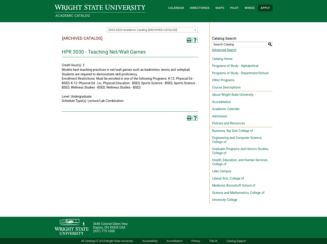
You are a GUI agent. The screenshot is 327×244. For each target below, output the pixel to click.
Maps (220, 8)
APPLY (265, 8)
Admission (219, 116)
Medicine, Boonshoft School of (233, 185)
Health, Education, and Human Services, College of (240, 162)
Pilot (234, 8)
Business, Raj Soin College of (232, 131)
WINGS (250, 8)
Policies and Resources (228, 123)
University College (224, 200)
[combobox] (152, 29)
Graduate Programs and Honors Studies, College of (240, 151)
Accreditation (221, 102)
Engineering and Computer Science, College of (237, 140)
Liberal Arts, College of (228, 178)
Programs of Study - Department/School (240, 73)
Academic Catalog (72, 16)
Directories (200, 8)
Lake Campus (221, 171)
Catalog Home (222, 59)
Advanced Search (224, 50)
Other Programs (223, 80)
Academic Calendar (226, 109)
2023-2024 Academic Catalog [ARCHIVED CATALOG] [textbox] (142, 30)
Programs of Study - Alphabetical (235, 66)
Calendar (176, 8)
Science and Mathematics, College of (238, 193)
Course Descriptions (226, 87)
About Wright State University (232, 94)
